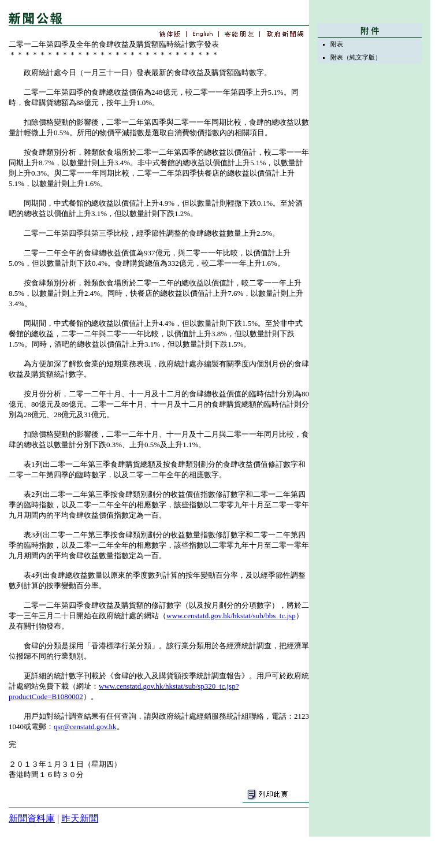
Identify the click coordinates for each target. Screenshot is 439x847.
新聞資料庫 (32, 818)
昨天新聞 (79, 818)
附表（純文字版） (355, 57)
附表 (336, 43)
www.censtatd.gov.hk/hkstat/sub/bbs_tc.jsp (231, 615)
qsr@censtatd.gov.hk (85, 726)
